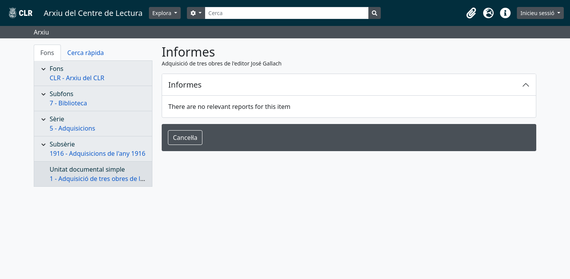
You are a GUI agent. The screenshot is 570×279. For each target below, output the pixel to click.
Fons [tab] (47, 52)
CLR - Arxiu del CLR (77, 78)
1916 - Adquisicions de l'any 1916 (97, 153)
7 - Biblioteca (68, 103)
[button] (471, 13)
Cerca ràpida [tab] (85, 52)
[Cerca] (287, 13)
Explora (162, 13)
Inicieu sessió (538, 13)
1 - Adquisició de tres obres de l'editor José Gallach (122, 178)
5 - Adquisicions (72, 128)
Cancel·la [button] (185, 137)
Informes (185, 84)
